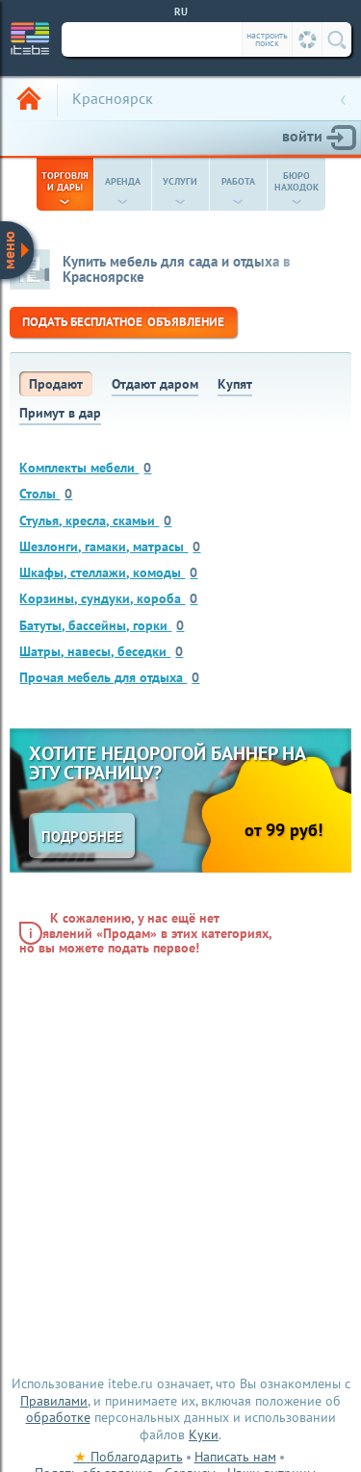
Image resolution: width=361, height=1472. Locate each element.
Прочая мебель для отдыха (109, 677)
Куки (204, 1434)
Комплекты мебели (85, 467)
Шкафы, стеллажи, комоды (108, 572)
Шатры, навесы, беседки (101, 651)
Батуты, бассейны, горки (101, 625)
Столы (45, 493)
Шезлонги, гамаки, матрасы (109, 546)
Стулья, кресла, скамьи (95, 520)
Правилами (54, 1400)
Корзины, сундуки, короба (108, 598)
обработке (58, 1417)
